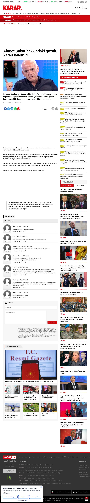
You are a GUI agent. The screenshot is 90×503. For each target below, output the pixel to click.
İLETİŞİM (29, 457)
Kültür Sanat (72, 13)
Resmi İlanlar (62, 13)
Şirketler (60, 470)
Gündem (32, 481)
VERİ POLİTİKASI (72, 457)
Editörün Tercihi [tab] (80, 185)
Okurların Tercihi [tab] (67, 185)
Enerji (45, 470)
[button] (43, 108)
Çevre (39, 17)
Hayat (38, 13)
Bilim (53, 478)
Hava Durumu (83, 465)
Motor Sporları (52, 473)
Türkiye (34, 17)
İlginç (50, 481)
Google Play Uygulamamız (62, 492)
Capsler (36, 483)
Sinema (41, 481)
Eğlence (51, 475)
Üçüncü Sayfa (26, 17)
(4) (21, 297)
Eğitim (19, 17)
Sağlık (38, 475)
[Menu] (79, 13)
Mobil (29, 478)
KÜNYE (34, 457)
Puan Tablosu (83, 470)
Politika (14, 17)
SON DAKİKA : (7, 20)
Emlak (34, 470)
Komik (46, 481)
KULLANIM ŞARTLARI (50, 457)
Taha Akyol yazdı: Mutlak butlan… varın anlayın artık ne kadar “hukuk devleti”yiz (34, 20)
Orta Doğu (29, 467)
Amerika (35, 467)
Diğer (59, 473)
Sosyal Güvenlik (52, 470)
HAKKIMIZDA (22, 457)
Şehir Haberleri (83, 474)
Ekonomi (28, 13)
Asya (45, 467)
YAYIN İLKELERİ (40, 457)
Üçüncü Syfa (35, 465)
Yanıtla (16, 231)
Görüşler (53, 13)
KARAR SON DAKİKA (10, 471)
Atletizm (44, 473)
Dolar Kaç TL (83, 472)
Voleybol (38, 473)
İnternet (34, 478)
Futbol (26, 473)
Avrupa (41, 467)
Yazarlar (15, 13)
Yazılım (49, 478)
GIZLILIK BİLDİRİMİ (62, 457)
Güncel (8, 13)
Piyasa (30, 470)
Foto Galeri (23, 483)
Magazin (32, 475)
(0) (21, 231)
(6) (21, 241)
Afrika (50, 467)
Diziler (27, 475)
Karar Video (45, 13)
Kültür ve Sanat (54, 483)
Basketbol (32, 473)
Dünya (22, 13)
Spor (33, 13)
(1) (25, 241)
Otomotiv (40, 470)
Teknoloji (22, 478)
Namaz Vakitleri (84, 467)
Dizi (37, 481)
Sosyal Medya (42, 478)
